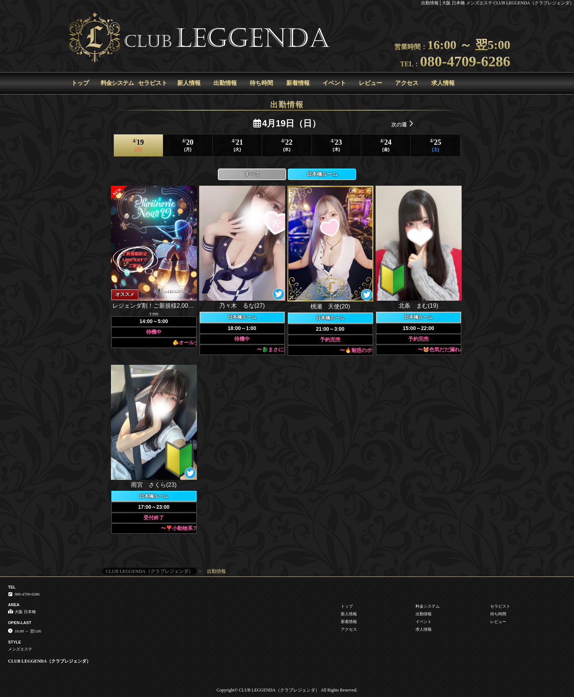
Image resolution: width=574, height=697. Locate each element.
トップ (80, 83)
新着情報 (298, 83)
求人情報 (443, 83)
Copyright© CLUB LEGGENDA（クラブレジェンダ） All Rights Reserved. (287, 690)
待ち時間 (261, 83)
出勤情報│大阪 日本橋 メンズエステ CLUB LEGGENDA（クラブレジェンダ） (497, 2)
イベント (334, 83)
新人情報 (189, 83)
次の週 (402, 123)
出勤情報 (225, 83)
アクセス (406, 83)
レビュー (370, 83)
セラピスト (152, 83)
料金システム (117, 83)
